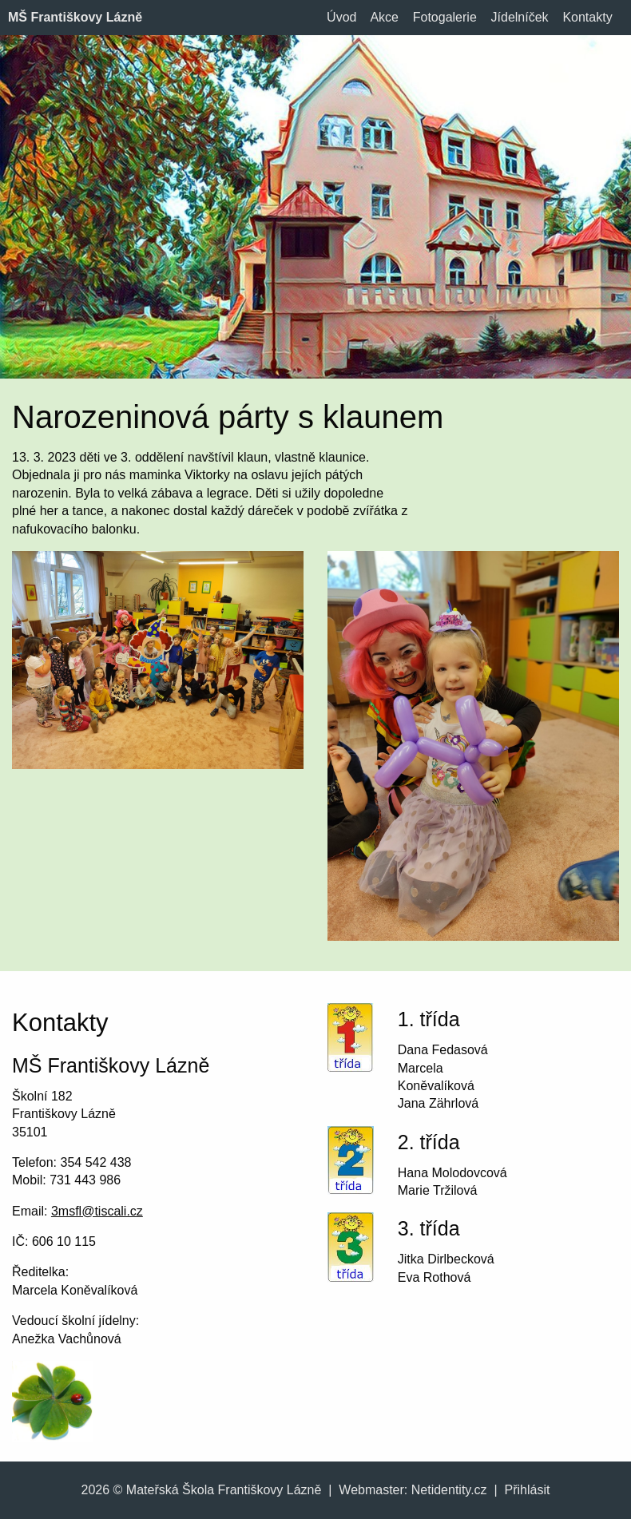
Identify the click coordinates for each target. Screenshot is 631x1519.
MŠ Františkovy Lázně (75, 17)
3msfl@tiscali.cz (97, 1211)
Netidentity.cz (449, 1490)
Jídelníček (520, 17)
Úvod (341, 17)
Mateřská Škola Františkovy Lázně (224, 1490)
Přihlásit (527, 1490)
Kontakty (587, 17)
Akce (384, 17)
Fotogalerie (445, 17)
